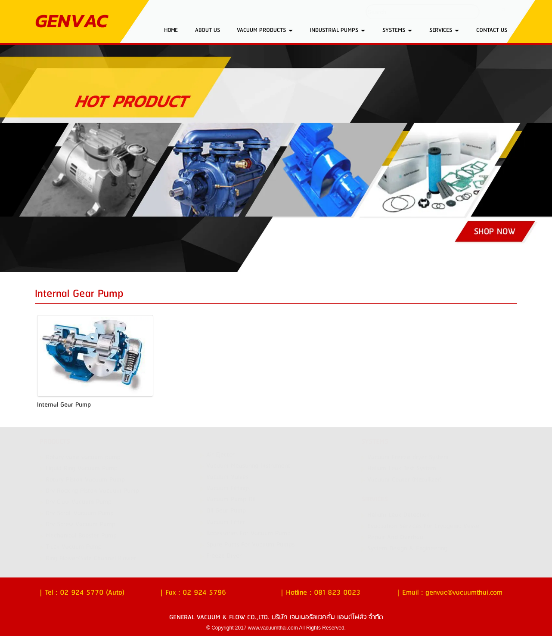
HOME (171, 30)
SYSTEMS (397, 30)
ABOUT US (207, 30)
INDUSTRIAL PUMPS (337, 30)
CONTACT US (491, 30)
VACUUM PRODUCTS (265, 30)
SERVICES (444, 30)
